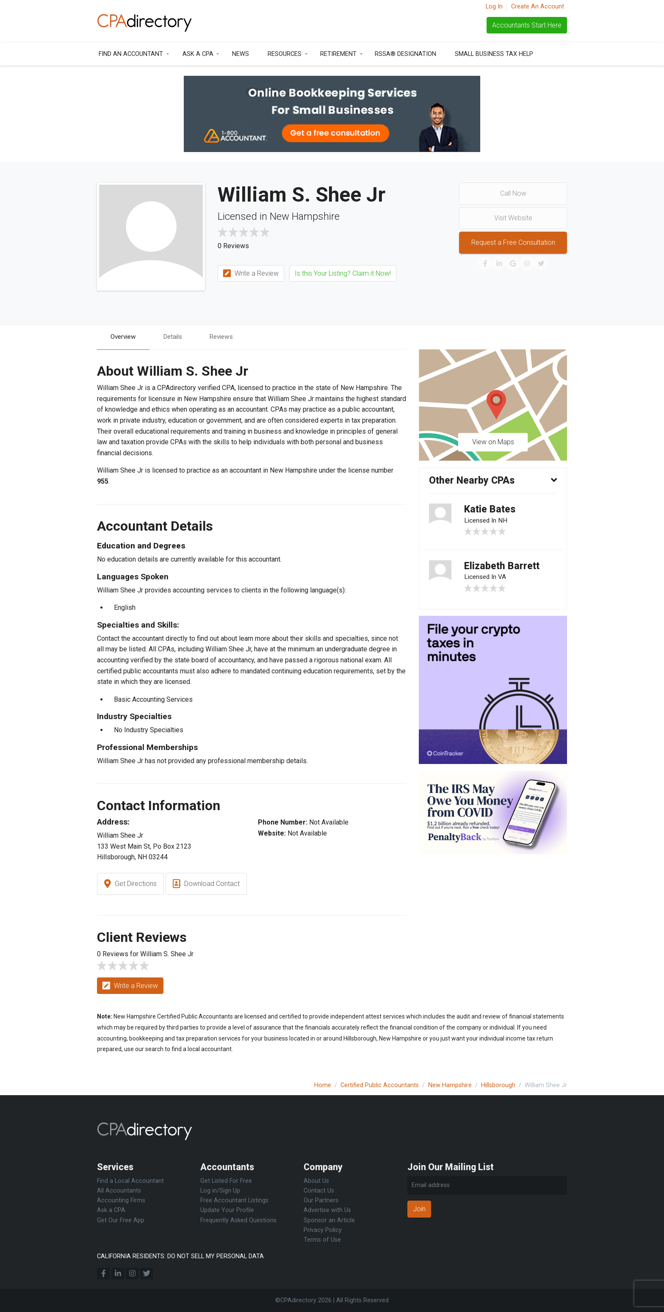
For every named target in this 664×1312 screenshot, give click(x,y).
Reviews (227, 337)
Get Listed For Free (226, 1181)
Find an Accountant (131, 54)
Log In (494, 6)
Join (419, 1209)
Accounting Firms (121, 1200)
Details (176, 337)
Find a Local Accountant (130, 1181)
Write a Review (251, 273)
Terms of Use (322, 1239)
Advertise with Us (327, 1210)
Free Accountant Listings (234, 1200)
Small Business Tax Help (494, 54)
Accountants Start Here (527, 25)
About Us (316, 1181)
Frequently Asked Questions (238, 1220)
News (240, 54)
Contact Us (319, 1191)
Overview (124, 337)
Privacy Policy (323, 1230)
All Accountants (119, 1191)
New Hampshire (450, 1085)
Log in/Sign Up (220, 1191)
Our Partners (321, 1200)
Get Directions (130, 884)
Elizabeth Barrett (503, 568)
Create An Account (537, 6)
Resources (285, 54)
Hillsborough (498, 1085)
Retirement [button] (338, 54)
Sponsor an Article (329, 1220)
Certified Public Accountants (379, 1085)
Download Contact (206, 884)
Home (322, 1085)
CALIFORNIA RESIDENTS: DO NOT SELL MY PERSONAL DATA (180, 1256)
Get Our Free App (120, 1220)
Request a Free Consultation (513, 242)
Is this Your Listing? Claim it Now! (343, 273)
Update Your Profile (227, 1210)
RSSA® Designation (405, 54)
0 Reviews (233, 246)
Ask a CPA (198, 54)
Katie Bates (491, 511)
